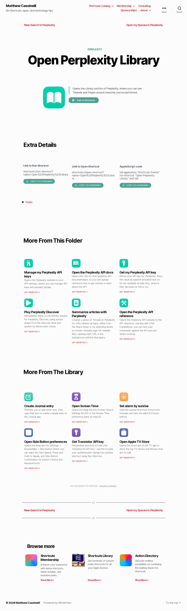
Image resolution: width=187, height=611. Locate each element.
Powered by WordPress (57, 602)
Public (29, 202)
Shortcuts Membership (50, 558)
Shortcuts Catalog (99, 5)
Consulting (144, 5)
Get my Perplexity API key (138, 272)
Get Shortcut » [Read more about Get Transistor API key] (80, 461)
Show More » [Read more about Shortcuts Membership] (47, 580)
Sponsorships (129, 10)
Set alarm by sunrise (134, 406)
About (144, 10)
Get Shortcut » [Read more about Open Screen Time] (80, 422)
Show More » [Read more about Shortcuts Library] (94, 580)
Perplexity (95, 49)
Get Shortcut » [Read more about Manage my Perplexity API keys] (32, 292)
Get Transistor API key (88, 442)
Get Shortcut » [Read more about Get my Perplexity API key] (127, 292)
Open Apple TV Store (134, 442)
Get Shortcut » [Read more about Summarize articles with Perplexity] (80, 342)
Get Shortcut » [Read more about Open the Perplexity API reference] (127, 339)
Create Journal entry (39, 406)
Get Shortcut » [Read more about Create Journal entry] (32, 422)
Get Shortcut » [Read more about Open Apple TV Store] (127, 458)
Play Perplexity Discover (41, 312)
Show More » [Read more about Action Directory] (142, 580)
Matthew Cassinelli (21, 6)
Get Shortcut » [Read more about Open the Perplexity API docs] (80, 292)
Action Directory (147, 556)
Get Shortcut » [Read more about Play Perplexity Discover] (32, 331)
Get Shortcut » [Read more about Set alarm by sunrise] (127, 422)
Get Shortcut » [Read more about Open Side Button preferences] (32, 468)
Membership (124, 5)
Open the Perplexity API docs (92, 272)
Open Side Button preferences (45, 442)
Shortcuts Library (100, 556)
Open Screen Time (85, 406)
